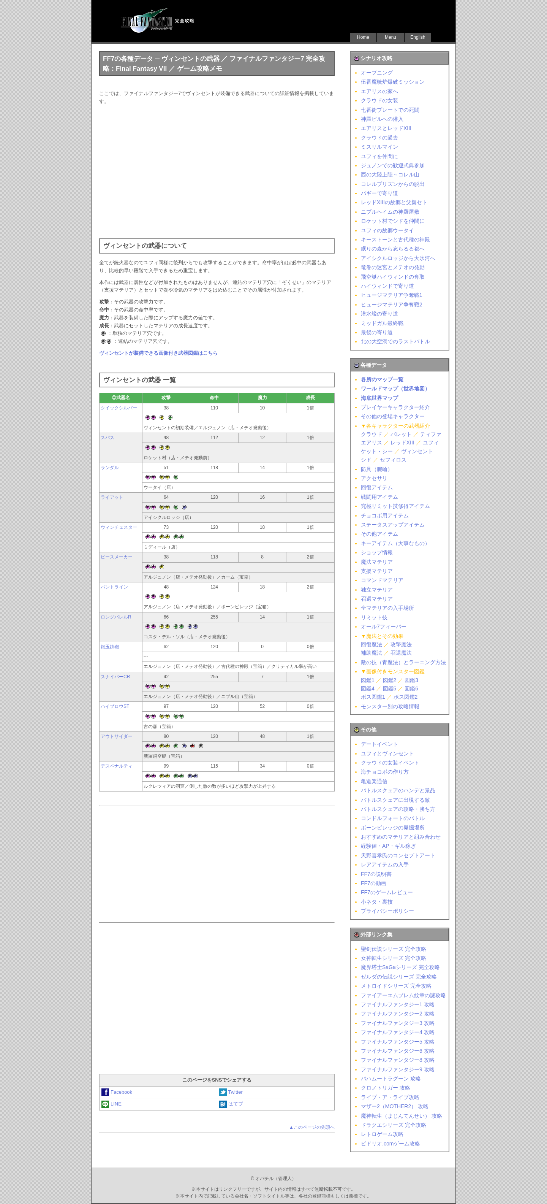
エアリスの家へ (379, 91)
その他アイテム (379, 534)
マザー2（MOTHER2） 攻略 (394, 1106)
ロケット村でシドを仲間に (393, 221)
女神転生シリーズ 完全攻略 (393, 958)
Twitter (231, 1092)
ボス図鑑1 (373, 697)
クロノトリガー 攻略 (385, 1088)
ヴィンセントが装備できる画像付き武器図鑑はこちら (158, 353)
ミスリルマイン (379, 147)
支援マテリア (377, 571)
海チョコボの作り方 (385, 772)
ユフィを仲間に (379, 156)
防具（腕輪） (377, 469)
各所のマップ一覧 (382, 379)
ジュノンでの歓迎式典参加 (393, 165)
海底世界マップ (379, 398)
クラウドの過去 (379, 138)
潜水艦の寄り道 (379, 314)
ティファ (430, 434)
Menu (390, 37)
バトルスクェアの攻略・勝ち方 (398, 809)
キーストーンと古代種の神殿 (395, 239)
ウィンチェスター (119, 527)
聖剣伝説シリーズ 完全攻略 (393, 949)
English (417, 37)
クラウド (371, 434)
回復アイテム (377, 487)
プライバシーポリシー (387, 911)
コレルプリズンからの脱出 (393, 184)
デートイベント (379, 744)
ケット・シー (377, 451)
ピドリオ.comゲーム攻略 (390, 1144)
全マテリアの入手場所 (387, 608)
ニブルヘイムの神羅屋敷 (390, 212)
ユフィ (431, 442)
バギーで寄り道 (379, 193)
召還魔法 (401, 653)
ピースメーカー (117, 557)
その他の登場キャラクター (393, 416)
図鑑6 (411, 688)
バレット (401, 434)
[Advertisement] (217, 170)
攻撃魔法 (401, 644)
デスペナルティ (117, 766)
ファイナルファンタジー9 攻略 (398, 1069)
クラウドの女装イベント (390, 763)
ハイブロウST (115, 706)
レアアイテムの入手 (385, 864)
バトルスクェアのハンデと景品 (398, 790)
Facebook (116, 1092)
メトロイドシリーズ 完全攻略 (396, 986)
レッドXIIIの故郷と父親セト (394, 202)
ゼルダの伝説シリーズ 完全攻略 (399, 977)
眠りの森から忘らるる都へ (393, 249)
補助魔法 (371, 653)
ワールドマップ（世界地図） (395, 388)
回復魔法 (371, 644)
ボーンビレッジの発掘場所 (393, 828)
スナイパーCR (115, 676)
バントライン (114, 587)
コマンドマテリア (382, 580)
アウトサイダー (117, 736)
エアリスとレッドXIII (386, 128)
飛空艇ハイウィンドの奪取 (393, 277)
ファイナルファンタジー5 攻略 (398, 1042)
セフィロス (393, 460)
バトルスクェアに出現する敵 (395, 800)
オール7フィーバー (383, 626)
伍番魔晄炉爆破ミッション (393, 82)
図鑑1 (368, 680)
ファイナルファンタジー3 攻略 (398, 1023)
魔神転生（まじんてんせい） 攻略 (401, 1116)
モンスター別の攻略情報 (390, 706)
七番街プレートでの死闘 (390, 110)
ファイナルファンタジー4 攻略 (398, 1032)
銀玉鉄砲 (110, 646)
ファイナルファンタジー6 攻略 (398, 1051)
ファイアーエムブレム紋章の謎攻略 (403, 995)
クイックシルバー (119, 408)
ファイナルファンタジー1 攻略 (398, 1004)
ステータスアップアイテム (393, 525)
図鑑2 (390, 680)
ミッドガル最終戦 (382, 323)
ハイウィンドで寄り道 (387, 286)
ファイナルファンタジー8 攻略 (398, 1060)
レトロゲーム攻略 (382, 1134)
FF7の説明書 (376, 874)
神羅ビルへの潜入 (382, 119)
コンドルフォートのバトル (393, 818)
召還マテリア (377, 599)
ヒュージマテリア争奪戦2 (391, 304)
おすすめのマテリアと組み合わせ (401, 837)
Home (363, 37)
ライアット (112, 497)
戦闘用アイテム (379, 497)
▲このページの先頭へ (312, 1127)
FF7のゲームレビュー (387, 892)
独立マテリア (377, 590)
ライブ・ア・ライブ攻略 (390, 1097)
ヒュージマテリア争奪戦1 (391, 295)
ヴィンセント (417, 451)
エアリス (371, 442)
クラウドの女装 (379, 100)
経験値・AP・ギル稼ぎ (388, 846)
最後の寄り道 (377, 332)
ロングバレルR (116, 617)
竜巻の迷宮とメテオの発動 (393, 267)
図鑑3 (411, 680)
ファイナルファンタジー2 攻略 (398, 1013)
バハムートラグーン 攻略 (391, 1079)
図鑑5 (390, 688)
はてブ (231, 1104)
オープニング (377, 73)
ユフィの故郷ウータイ (387, 230)
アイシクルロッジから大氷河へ (398, 258)
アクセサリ (374, 478)
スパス (107, 437)
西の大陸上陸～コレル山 (390, 174)
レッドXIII (402, 442)
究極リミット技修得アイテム (395, 506)
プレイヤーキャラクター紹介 (395, 407)
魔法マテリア (377, 562)
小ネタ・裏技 (377, 902)
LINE (111, 1104)
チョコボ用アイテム (385, 515)
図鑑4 (368, 688)
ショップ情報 (377, 552)
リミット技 (374, 617)
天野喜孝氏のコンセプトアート (398, 855)
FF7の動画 (373, 883)
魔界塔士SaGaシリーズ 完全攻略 (400, 967)
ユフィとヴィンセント (387, 753)
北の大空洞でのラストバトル (395, 341)
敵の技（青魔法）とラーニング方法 (403, 662)
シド (366, 460)
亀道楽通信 (374, 781)
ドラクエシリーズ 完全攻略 (393, 1125)
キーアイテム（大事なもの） (395, 543)
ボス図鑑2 (406, 697)
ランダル (110, 467)
